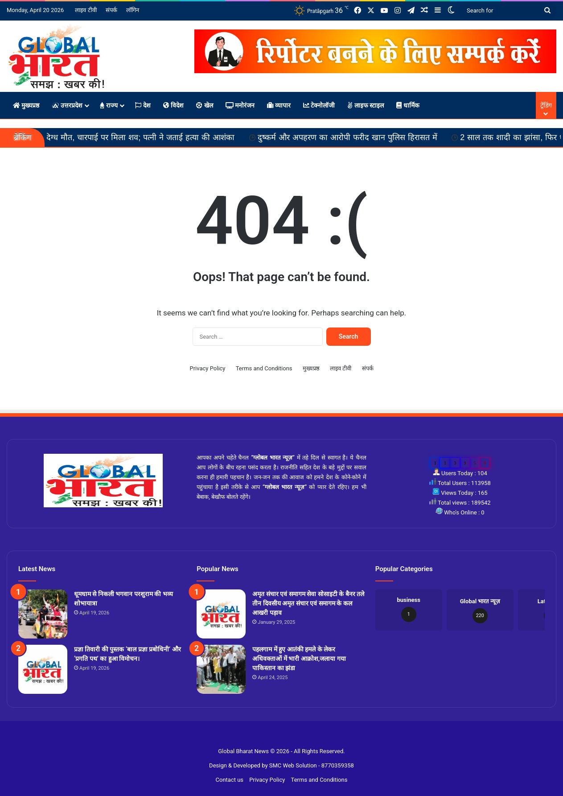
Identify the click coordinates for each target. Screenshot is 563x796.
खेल (204, 105)
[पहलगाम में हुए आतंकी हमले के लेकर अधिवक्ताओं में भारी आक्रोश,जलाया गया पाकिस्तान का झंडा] (221, 669)
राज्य (109, 105)
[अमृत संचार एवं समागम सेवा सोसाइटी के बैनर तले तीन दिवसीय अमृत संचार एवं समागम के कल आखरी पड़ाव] (221, 613)
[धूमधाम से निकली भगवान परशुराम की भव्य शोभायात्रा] (42, 613)
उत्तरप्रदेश (67, 105)
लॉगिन (132, 10)
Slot (276, 737)
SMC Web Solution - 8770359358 (311, 765)
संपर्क (111, 10)
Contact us (230, 779)
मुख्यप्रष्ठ (26, 105)
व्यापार (278, 105)
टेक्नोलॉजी (319, 105)
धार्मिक (407, 105)
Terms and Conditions (264, 368)
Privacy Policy (207, 368)
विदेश (173, 105)
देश (142, 105)
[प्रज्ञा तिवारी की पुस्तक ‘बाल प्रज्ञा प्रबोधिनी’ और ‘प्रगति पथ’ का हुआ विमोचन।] (42, 669)
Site (287, 737)
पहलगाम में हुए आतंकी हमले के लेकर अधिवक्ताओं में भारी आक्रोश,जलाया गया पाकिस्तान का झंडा (298, 659)
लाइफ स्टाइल (365, 105)
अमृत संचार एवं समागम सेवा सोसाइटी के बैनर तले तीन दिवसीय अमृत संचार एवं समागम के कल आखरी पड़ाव (308, 603)
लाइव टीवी (85, 10)
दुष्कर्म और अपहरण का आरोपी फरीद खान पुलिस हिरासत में (363, 137)
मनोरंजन (240, 105)
